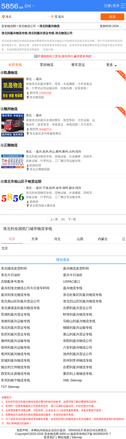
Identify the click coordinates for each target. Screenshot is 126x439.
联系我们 (49, 437)
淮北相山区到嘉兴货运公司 (20, 301)
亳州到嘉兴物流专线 (15, 354)
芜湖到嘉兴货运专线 (15, 314)
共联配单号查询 (12, 281)
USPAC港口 (71, 281)
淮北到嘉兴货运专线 (15, 327)
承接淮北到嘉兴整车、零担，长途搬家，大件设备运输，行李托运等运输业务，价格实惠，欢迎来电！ (59, 86)
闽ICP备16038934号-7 (96, 433)
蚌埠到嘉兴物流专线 (77, 314)
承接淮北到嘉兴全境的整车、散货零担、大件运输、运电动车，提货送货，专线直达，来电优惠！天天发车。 (60, 122)
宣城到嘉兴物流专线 (15, 360)
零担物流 (46, 65)
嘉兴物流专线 (72, 288)
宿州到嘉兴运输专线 (15, 347)
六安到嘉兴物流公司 (77, 347)
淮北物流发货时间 (14, 268)
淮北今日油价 (10, 275)
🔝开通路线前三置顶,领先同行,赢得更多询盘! (63, 56)
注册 (107, 6)
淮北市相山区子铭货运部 (22, 181)
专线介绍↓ (48, 49)
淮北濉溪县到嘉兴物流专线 (20, 308)
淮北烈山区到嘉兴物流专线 (82, 301)
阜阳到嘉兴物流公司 (77, 341)
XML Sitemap (72, 380)
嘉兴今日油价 (72, 275)
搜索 (112, 17)
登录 (116, 6)
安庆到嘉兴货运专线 (15, 334)
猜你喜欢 (63, 260)
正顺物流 (10, 145)
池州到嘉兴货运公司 (77, 354)
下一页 (72, 219)
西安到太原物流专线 (15, 373)
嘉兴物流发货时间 (76, 268)
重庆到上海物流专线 (77, 373)
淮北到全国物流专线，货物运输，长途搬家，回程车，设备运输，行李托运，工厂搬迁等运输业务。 (60, 195)
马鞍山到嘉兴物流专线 (79, 321)
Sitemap (77, 437)
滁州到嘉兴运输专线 (15, 341)
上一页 (54, 219)
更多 (109, 65)
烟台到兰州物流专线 (15, 367)
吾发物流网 (8, 26)
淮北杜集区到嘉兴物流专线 (82, 295)
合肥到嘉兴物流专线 (77, 367)
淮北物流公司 (27, 26)
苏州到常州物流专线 (77, 360)
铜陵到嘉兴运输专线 (77, 327)
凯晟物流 (10, 73)
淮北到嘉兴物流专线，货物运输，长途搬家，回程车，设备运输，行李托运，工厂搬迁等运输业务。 (60, 158)
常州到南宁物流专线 (15, 380)
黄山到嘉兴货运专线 (77, 334)
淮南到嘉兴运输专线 (15, 321)
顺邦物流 (10, 109)
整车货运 (78, 65)
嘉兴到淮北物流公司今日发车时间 (25, 288)
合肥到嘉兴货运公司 (77, 308)
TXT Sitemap (10, 387)
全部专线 (15, 65)
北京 (4, 248)
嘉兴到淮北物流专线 (15, 295)
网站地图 (63, 437)
